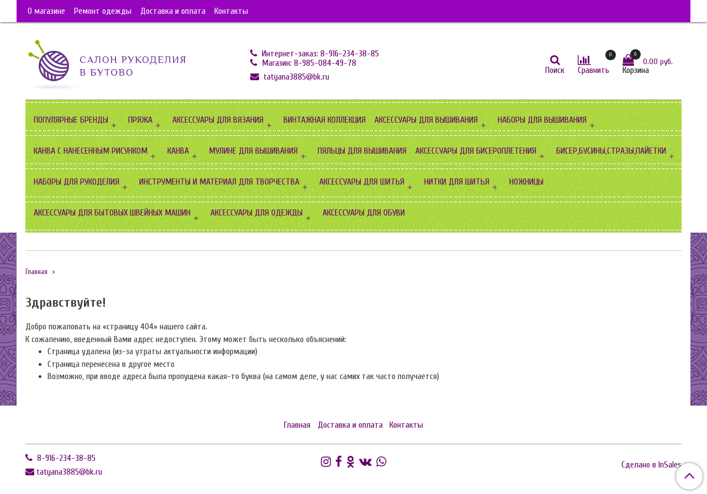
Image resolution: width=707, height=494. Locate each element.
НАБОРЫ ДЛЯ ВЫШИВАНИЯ (542, 120)
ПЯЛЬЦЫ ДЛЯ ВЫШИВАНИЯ (362, 151)
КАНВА (178, 151)
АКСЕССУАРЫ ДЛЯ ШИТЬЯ (361, 182)
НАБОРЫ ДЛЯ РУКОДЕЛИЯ (76, 182)
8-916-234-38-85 (65, 458)
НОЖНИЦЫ (526, 182)
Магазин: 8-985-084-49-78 (308, 63)
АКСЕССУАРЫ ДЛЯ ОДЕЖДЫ (256, 213)
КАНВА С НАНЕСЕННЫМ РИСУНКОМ (90, 151)
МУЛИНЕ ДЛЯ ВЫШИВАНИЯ (253, 151)
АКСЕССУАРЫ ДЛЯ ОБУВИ (364, 213)
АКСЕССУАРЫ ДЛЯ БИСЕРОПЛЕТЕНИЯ (475, 151)
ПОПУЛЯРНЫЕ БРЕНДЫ (71, 120)
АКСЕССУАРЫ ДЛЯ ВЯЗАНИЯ (217, 120)
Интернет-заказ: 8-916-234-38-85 (319, 54)
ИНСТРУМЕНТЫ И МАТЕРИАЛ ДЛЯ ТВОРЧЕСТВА (219, 182)
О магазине (46, 11)
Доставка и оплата (172, 11)
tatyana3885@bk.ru (295, 77)
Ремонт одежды (102, 11)
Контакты (231, 11)
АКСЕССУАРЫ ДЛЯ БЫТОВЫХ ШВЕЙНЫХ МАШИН (112, 213)
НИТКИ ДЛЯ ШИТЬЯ (456, 182)
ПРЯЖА (140, 120)
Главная (36, 272)
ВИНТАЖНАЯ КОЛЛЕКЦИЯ (324, 120)
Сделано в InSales (651, 464)
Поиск (554, 70)
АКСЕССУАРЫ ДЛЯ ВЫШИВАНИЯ (426, 120)
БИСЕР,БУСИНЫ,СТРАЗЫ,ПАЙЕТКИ (611, 151)
